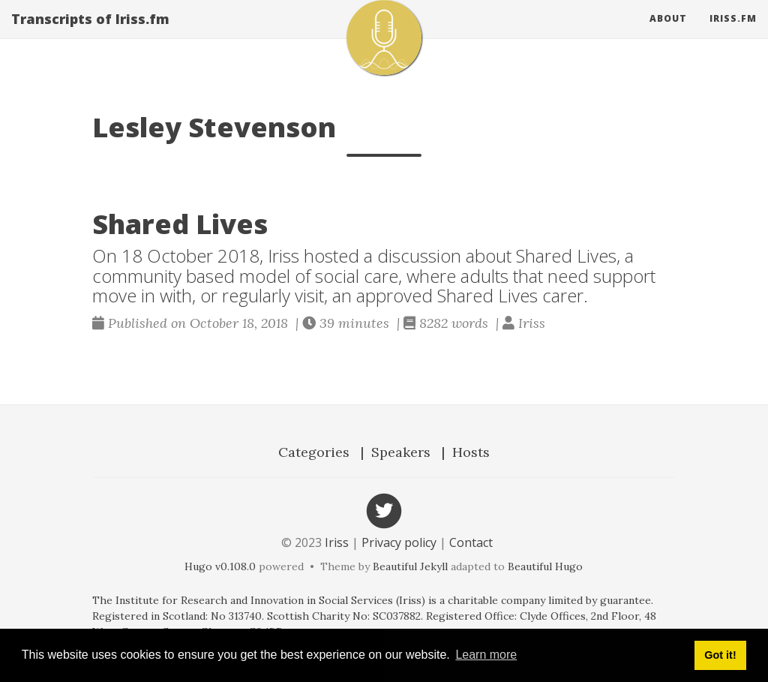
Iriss (337, 542)
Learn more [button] (486, 654)
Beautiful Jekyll (410, 566)
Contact (471, 542)
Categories (314, 452)
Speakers (400, 452)
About (668, 33)
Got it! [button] (720, 655)
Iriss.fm (733, 33)
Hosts (471, 452)
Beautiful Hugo (545, 566)
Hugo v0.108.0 (220, 566)
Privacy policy (399, 542)
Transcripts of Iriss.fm (90, 34)
